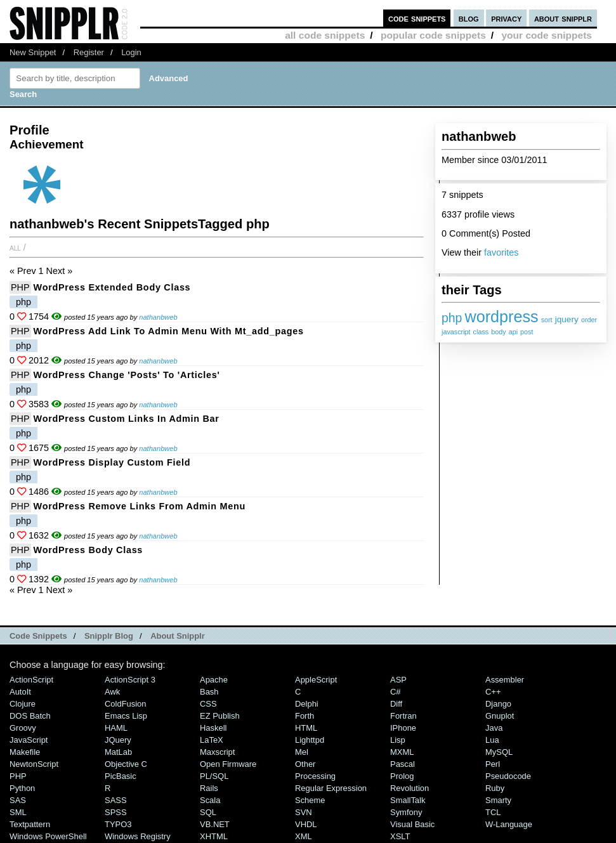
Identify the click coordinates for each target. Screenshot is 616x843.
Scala (210, 800)
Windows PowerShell (48, 836)
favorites (501, 252)
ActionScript (31, 679)
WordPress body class (88, 550)
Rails (209, 788)
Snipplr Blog (108, 636)
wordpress (501, 316)
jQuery (118, 740)
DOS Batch (30, 716)
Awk (112, 691)
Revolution (409, 788)
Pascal (402, 764)
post (526, 332)
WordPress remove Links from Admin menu (140, 506)
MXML (402, 752)
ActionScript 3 (130, 679)
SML (18, 812)
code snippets (417, 18)
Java (493, 728)
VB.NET (215, 824)
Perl (492, 764)
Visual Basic (412, 824)
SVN (303, 812)
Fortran (403, 716)
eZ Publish (220, 716)
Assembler (504, 679)
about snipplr (563, 18)
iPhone (403, 728)
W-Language (508, 824)
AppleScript (316, 679)
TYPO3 (118, 824)
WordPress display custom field (112, 462)
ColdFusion (126, 704)
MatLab (118, 752)
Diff (396, 704)
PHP (20, 287)
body (498, 332)
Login (131, 52)
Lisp (397, 740)
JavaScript (29, 740)
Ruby (494, 788)
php (452, 318)
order (589, 319)
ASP (398, 679)
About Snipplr (177, 636)
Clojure (23, 704)
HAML (116, 728)
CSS (208, 704)
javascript (456, 332)
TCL (493, 812)
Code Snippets (38, 636)
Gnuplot (499, 716)
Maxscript (217, 752)
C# (395, 691)
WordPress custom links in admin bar (127, 419)
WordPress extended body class (112, 287)
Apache (214, 679)
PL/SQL (214, 776)
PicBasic (120, 776)
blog (469, 18)
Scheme (310, 800)
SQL (208, 812)
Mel (301, 752)
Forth (304, 716)
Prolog (402, 776)
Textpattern (30, 824)
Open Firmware (228, 764)
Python (22, 788)
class (481, 332)
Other (305, 764)
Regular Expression (331, 788)
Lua (492, 740)
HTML (306, 728)
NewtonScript (34, 764)
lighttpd (309, 740)
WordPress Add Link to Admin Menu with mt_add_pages (169, 331)
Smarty (498, 800)
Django (498, 704)
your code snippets (546, 35)
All (15, 247)
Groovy (23, 728)
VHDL (306, 824)
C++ (493, 691)
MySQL (499, 752)
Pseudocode (508, 776)
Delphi (306, 704)
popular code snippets (433, 35)
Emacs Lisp (126, 716)
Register (89, 52)
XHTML (214, 836)
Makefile (25, 752)
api (513, 332)
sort (547, 319)
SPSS (116, 812)
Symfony (406, 812)
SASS (116, 800)
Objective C (126, 764)
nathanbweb (158, 317)
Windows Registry (138, 836)
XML (303, 836)
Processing (315, 776)
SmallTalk (407, 800)
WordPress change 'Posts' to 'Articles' (127, 375)
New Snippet (33, 52)
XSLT (400, 836)
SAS (18, 800)
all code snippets (325, 35)
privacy (506, 18)
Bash (209, 691)
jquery (567, 319)
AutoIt (20, 691)
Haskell (213, 728)
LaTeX (211, 740)
